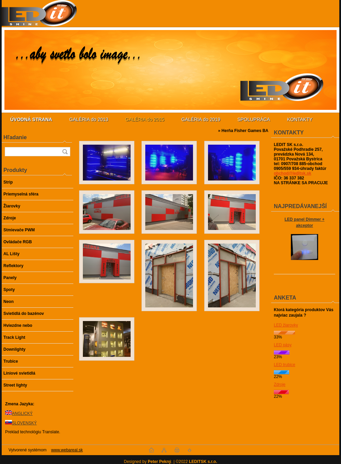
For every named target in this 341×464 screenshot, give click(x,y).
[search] (64, 151)
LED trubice (284, 365)
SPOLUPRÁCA (253, 119)
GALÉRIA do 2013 (88, 119)
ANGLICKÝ (22, 413)
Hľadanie (15, 137)
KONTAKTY (299, 119)
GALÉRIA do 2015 (144, 119)
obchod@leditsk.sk (292, 173)
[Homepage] (31, 119)
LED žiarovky (286, 325)
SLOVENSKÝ (24, 423)
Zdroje (279, 384)
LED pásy (283, 345)
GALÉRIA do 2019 (200, 119)
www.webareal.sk (67, 450)
